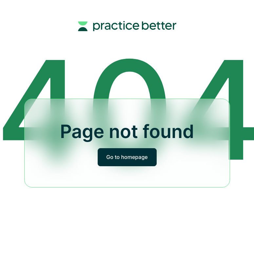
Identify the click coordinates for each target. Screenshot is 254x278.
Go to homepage (126, 157)
